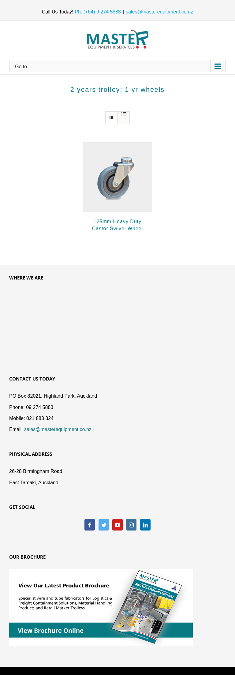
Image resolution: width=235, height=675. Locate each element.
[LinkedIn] (145, 525)
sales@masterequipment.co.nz (159, 11)
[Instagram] (131, 525)
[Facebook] (89, 525)
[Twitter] (104, 525)
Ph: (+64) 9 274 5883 (97, 11)
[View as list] (123, 114)
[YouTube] (117, 525)
